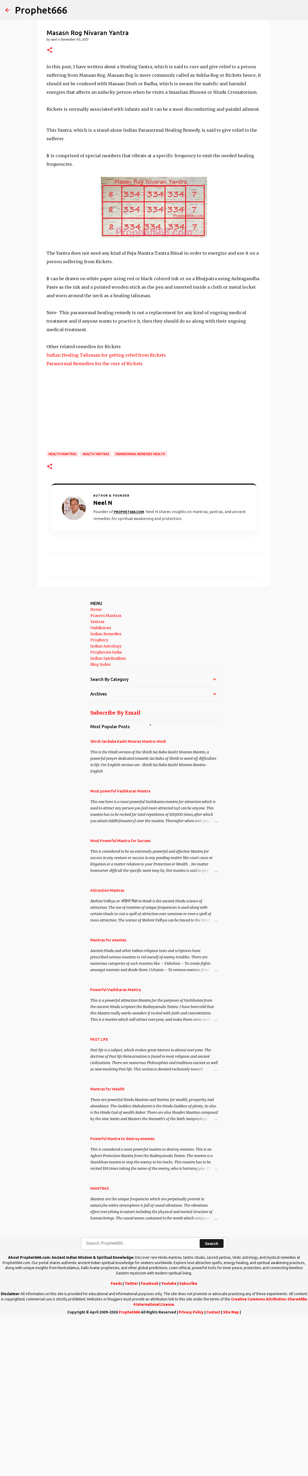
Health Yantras (96, 610)
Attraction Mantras (107, 1047)
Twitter (131, 1440)
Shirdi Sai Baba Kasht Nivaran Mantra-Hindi (128, 898)
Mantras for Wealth (107, 1246)
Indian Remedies (105, 790)
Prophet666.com (129, 668)
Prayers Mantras (105, 772)
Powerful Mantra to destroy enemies (122, 1295)
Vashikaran (100, 784)
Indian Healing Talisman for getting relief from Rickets (106, 511)
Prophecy (99, 796)
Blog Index (100, 821)
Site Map (231, 1469)
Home (96, 766)
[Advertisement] (154, 99)
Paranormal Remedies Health (140, 610)
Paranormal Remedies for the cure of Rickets (94, 520)
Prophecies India (106, 809)
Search (211, 1400)
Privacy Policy (191, 1469)
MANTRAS (99, 1345)
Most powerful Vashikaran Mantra (120, 948)
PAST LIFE (99, 1196)
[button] (49, 50)
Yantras (97, 778)
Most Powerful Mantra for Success (120, 997)
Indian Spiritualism (108, 815)
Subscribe (188, 1440)
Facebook (150, 1440)
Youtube (169, 1440)
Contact (213, 1469)
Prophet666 (41, 10)
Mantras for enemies (108, 1097)
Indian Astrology (106, 802)
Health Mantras (62, 610)
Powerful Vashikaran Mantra (115, 1146)
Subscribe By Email (115, 869)
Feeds (116, 1440)
